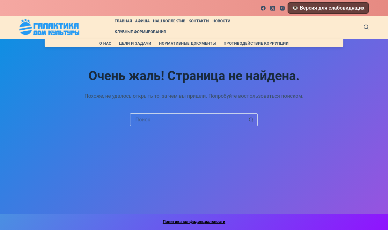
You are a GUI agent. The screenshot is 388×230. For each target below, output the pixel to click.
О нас (105, 43)
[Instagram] (282, 8)
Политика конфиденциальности (194, 221)
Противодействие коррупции (256, 43)
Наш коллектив (169, 21)
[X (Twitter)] (272, 8)
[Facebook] (263, 8)
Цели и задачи (135, 43)
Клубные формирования (140, 32)
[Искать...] (187, 119)
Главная (123, 21)
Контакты (199, 21)
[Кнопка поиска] (251, 119)
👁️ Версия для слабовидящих (328, 8)
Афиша (142, 21)
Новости (221, 21)
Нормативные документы (187, 43)
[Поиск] (366, 27)
